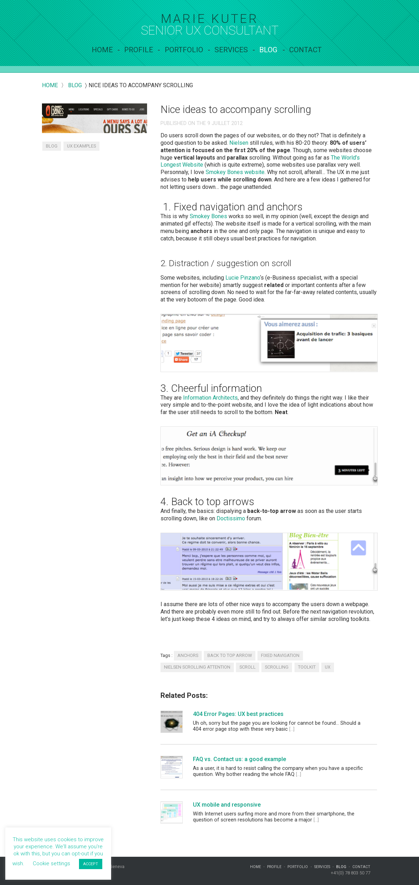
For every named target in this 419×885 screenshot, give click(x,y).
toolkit (307, 667)
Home (102, 50)
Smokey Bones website (235, 172)
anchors (187, 655)
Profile (138, 50)
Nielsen (238, 142)
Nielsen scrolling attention (197, 667)
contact (305, 50)
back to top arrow (229, 655)
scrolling (277, 667)
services (231, 50)
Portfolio (184, 50)
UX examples (81, 146)
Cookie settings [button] (51, 863)
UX (327, 667)
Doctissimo (231, 518)
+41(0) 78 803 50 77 (350, 872)
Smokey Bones (208, 216)
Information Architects (210, 397)
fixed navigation (280, 655)
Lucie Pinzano (242, 277)
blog (75, 85)
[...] (291, 729)
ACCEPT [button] (90, 864)
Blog (268, 50)
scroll (247, 667)
